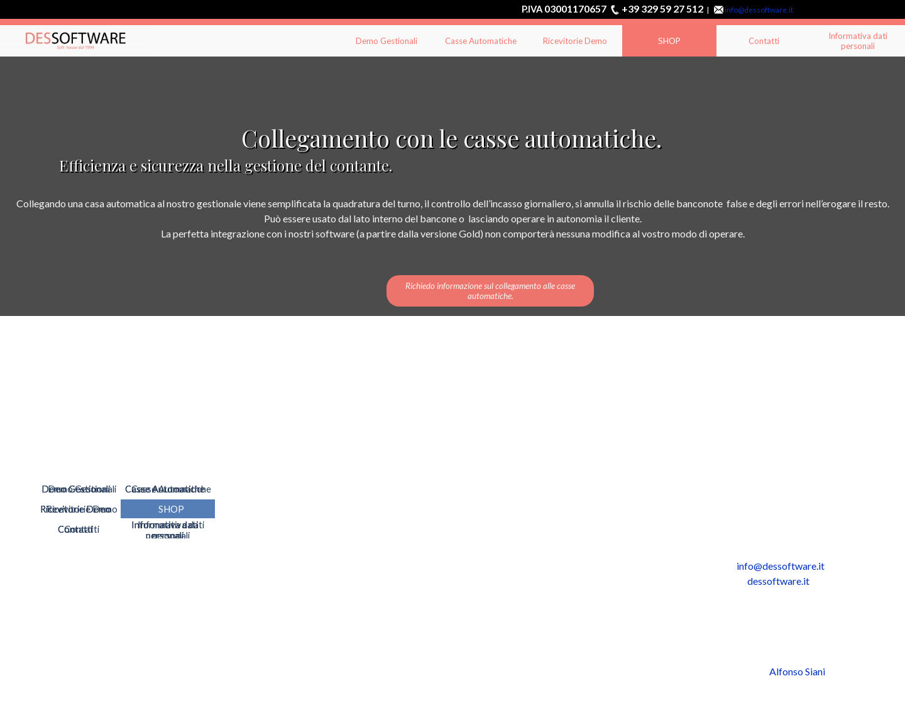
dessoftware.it (778, 581)
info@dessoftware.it (759, 9)
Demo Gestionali (386, 41)
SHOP (669, 41)
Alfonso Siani (797, 671)
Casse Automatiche (481, 41)
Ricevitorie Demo (575, 41)
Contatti (764, 41)
